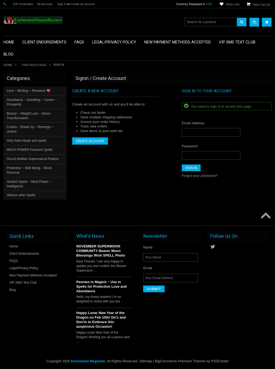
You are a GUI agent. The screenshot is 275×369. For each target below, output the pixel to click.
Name (148, 247)
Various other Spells (21, 195)
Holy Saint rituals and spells (26, 141)
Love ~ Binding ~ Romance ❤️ (28, 91)
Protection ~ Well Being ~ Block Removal (29, 170)
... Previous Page (32, 65)
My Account (44, 4)
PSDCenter (220, 361)
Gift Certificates (23, 4)
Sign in (61, 4)
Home (7, 65)
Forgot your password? (200, 176)
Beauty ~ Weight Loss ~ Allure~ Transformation (29, 116)
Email (147, 268)
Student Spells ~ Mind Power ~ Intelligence (29, 184)
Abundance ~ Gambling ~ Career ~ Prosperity (32, 102)
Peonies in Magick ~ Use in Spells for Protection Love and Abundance (101, 286)
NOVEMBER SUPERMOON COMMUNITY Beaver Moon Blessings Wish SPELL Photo (100, 250)
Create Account (90, 141)
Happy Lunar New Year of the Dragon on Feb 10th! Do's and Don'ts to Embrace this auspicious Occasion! (101, 319)
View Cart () (261, 4)
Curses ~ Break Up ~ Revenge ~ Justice (30, 129)
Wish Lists (233, 4)
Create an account (83, 4)
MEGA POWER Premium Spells (30, 150)
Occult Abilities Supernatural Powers (33, 159)
